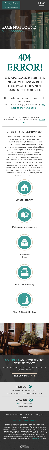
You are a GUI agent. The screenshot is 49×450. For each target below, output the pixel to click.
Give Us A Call (24, 376)
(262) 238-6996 (25, 404)
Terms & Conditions (30, 420)
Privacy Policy (16, 420)
